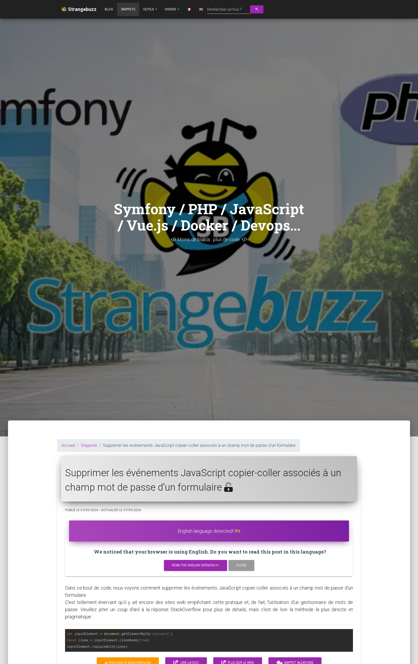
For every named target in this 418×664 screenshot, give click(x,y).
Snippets (128, 9)
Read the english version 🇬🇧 (195, 565)
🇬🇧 (201, 9)
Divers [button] (171, 9)
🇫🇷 (189, 9)
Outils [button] (149, 9)
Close (241, 565)
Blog (109, 9)
